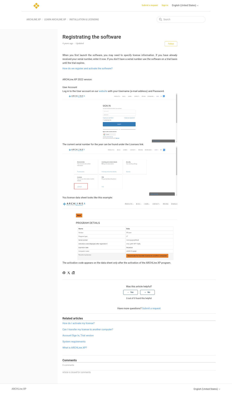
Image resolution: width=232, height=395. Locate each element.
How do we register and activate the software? (87, 68)
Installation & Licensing (84, 19)
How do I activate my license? (78, 323)
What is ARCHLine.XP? (74, 347)
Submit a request (150, 5)
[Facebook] (64, 273)
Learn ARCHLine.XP (55, 19)
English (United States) (185, 5)
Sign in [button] (165, 5)
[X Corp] (69, 273)
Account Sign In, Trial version (78, 335)
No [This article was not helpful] (148, 292)
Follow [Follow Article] (171, 44)
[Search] (181, 19)
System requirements (74, 341)
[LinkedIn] (74, 273)
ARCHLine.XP (34, 19)
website (103, 91)
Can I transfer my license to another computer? (87, 329)
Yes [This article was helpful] (131, 292)
